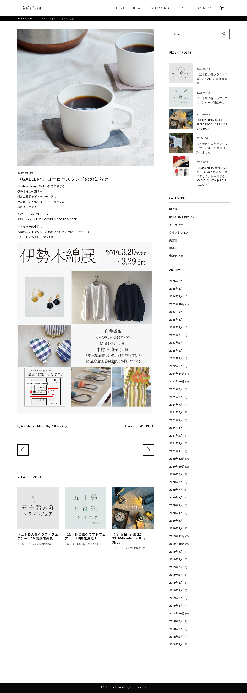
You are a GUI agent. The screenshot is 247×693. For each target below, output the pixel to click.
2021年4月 (176, 428)
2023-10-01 (203, 138)
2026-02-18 (24, 544)
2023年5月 (176, 343)
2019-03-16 (25, 172)
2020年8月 (176, 482)
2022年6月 (176, 366)
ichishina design (182, 217)
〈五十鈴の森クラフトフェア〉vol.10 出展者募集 (37, 536)
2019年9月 (176, 551)
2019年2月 (176, 598)
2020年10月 (176, 466)
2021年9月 (176, 389)
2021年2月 (176, 443)
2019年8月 (176, 559)
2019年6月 (176, 567)
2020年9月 (176, 474)
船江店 (173, 248)
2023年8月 (176, 319)
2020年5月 (176, 505)
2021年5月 (176, 420)
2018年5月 (176, 636)
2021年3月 (176, 435)
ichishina (28, 426)
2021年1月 (176, 451)
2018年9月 (176, 621)
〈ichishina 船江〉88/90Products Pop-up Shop (132, 538)
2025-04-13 (72, 544)
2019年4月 (176, 582)
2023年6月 (176, 335)
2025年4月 (176, 288)
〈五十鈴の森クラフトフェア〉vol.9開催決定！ (85, 536)
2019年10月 (176, 544)
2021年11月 (176, 374)
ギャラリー (52, 426)
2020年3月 (176, 520)
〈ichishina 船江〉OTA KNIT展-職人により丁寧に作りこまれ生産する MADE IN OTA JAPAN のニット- (213, 176)
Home (20, 18)
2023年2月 (176, 350)
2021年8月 (176, 397)
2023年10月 (176, 304)
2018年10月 (176, 613)
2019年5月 (176, 575)
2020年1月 (176, 528)
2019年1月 (176, 606)
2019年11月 (176, 536)
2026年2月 (176, 281)
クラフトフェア (179, 232)
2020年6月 (176, 497)
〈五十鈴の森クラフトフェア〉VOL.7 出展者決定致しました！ (212, 148)
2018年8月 (176, 629)
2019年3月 (176, 590)
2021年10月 (176, 381)
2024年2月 (176, 296)
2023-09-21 (203, 162)
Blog (29, 18)
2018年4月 (176, 644)
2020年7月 (176, 490)
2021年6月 (176, 412)
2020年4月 (176, 513)
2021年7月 (176, 404)
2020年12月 (176, 459)
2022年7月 (176, 358)
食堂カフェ (176, 256)
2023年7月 (176, 327)
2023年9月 (176, 312)
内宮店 (173, 240)
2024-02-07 (119, 548)
